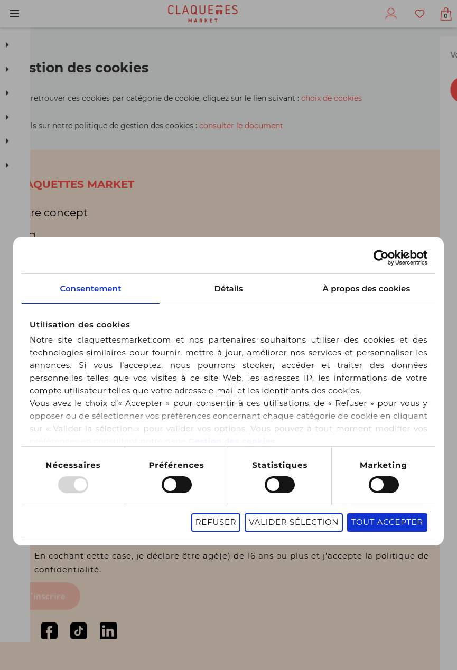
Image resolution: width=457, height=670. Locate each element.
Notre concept (49, 210)
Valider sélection (303, 512)
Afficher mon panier (442, 16)
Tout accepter (396, 512)
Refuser (225, 512)
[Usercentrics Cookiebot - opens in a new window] (390, 246)
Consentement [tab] (84, 277)
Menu (14, 13)
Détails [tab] (228, 277)
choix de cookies (331, 98)
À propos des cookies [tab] (372, 277)
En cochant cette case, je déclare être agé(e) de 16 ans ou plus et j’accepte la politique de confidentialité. (238, 561)
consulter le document (241, 125)
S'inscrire (46, 596)
